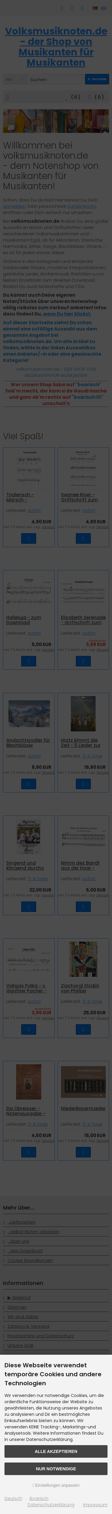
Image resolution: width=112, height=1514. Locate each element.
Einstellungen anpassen (56, 1485)
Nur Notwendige (56, 1468)
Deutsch (13, 1498)
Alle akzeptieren (56, 1451)
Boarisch (39, 1498)
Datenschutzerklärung (50, 1505)
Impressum (95, 1505)
